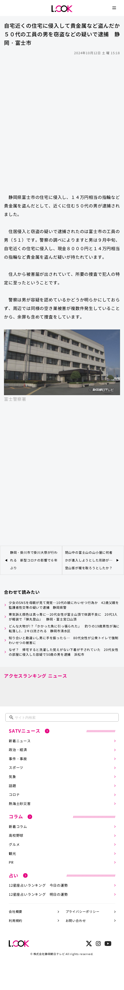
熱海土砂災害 (20, 803)
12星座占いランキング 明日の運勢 (38, 894)
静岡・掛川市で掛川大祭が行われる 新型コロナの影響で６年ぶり (34, 560)
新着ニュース (20, 740)
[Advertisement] (62, 122)
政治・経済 (18, 749)
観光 (12, 853)
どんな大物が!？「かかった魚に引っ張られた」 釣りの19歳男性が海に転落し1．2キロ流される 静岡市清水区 (64, 628)
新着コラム (18, 826)
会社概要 (15, 911)
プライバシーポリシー (83, 911)
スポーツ (16, 767)
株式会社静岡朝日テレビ (49, 954)
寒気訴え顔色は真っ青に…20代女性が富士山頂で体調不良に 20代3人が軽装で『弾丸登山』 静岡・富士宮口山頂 (63, 616)
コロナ (14, 794)
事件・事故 (18, 758)
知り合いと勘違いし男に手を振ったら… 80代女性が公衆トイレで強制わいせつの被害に (63, 640)
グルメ (14, 844)
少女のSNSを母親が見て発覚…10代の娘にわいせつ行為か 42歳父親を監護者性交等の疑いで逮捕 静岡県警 (64, 605)
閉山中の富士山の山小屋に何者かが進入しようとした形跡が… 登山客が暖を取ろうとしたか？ (89, 560)
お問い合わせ (76, 920)
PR (11, 862)
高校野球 (16, 835)
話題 (12, 785)
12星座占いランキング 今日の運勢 (38, 885)
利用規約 (15, 920)
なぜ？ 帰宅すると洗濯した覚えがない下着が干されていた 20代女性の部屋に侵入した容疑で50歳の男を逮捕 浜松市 (63, 652)
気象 (12, 776)
